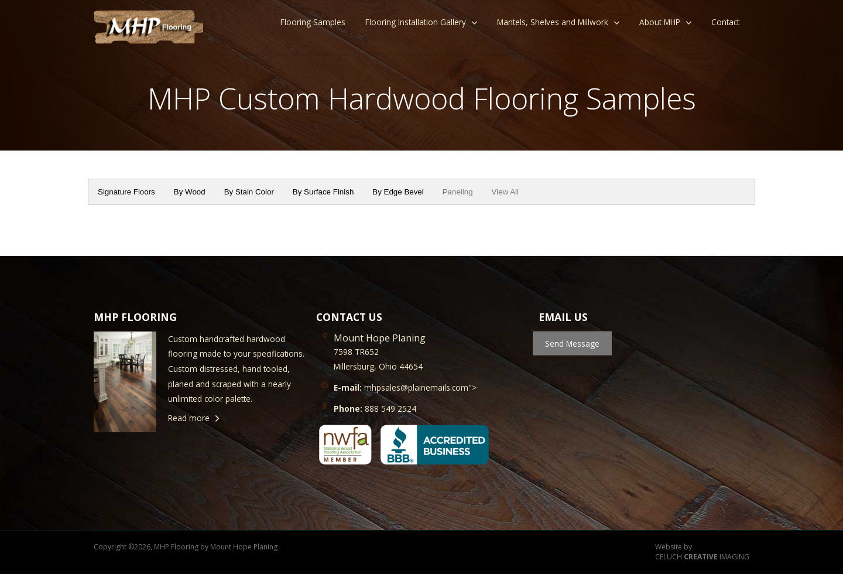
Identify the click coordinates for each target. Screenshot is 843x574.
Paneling (458, 191)
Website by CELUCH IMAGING (702, 552)
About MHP (659, 22)
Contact (725, 22)
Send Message (572, 343)
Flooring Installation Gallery (415, 22)
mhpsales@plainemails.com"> (405, 387)
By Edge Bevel (397, 191)
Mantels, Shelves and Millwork (552, 22)
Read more (189, 417)
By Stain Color (249, 191)
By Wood (189, 191)
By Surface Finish (323, 191)
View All (505, 191)
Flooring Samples (312, 22)
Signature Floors (126, 191)
